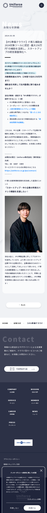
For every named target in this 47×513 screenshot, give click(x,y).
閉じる (41, 470)
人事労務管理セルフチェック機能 (23, 109)
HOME (5, 323)
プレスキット (12, 423)
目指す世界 (35, 390)
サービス (12, 401)
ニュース (35, 412)
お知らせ (17, 323)
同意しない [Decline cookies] (14, 508)
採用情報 (12, 412)
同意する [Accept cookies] (32, 508)
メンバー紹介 (35, 401)
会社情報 (12, 390)
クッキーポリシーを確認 (34, 499)
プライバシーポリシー (12, 459)
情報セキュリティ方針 (12, 464)
